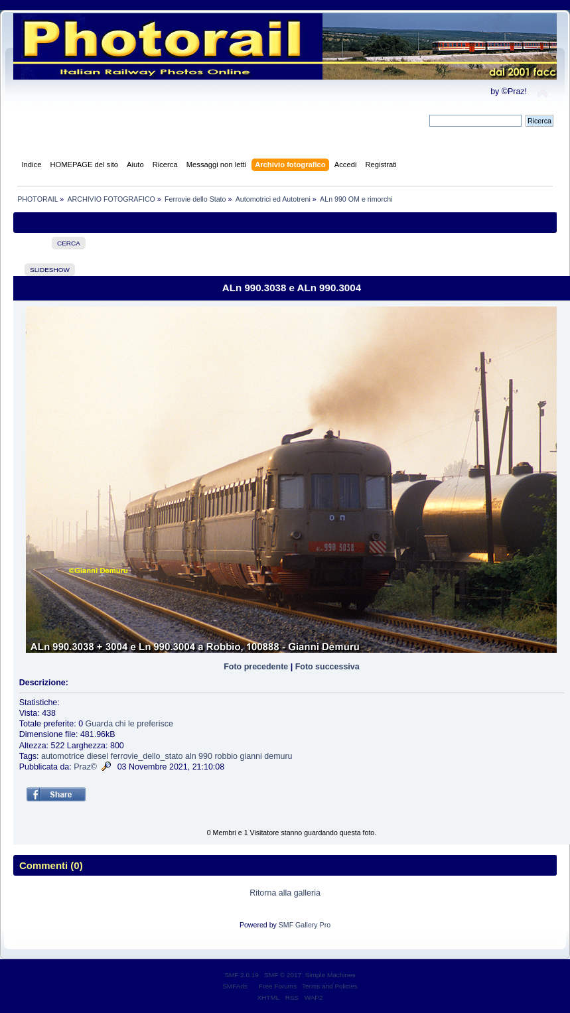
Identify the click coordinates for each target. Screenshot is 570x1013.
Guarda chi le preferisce (129, 723)
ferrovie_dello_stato (147, 756)
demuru (278, 756)
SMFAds (235, 986)
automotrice (62, 756)
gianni (251, 756)
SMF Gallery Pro (304, 925)
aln (190, 756)
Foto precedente (256, 666)
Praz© (85, 767)
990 (205, 756)
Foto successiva (327, 666)
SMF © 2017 (282, 975)
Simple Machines (330, 975)
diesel (98, 756)
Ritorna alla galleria (285, 893)
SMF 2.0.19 (241, 975)
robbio (226, 756)
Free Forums (278, 986)
